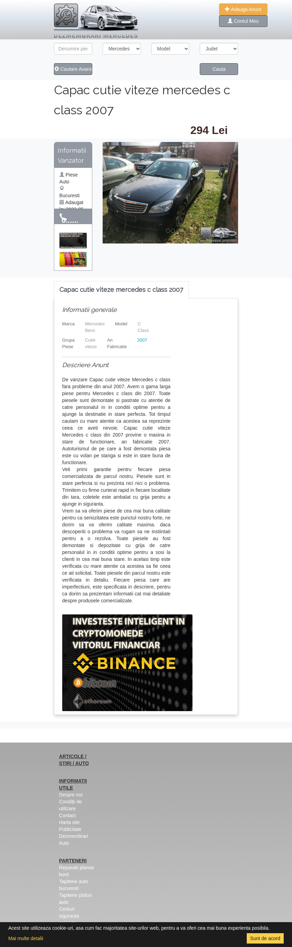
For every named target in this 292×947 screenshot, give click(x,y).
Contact (67, 815)
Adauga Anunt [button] (243, 9)
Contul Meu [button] (243, 21)
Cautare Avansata (73, 69)
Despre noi (71, 794)
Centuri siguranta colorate (69, 916)
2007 (142, 340)
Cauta (219, 69)
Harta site (69, 822)
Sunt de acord (265, 938)
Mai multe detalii (25, 938)
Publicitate (70, 829)
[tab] (121, 290)
